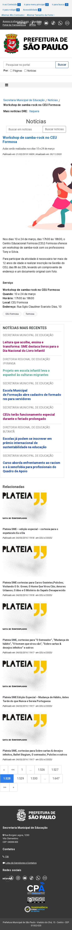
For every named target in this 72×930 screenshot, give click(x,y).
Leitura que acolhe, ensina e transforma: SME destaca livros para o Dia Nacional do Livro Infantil (31, 346)
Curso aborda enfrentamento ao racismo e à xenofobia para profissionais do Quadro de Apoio (31, 467)
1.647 (56, 778)
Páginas (17, 71)
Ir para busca (60, 4)
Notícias (31, 71)
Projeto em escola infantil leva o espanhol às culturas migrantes (26, 373)
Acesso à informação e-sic (16, 21)
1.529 (20, 778)
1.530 (34, 778)
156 (7, 856)
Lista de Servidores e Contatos (21, 863)
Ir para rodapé (11, 9)
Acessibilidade (32, 9)
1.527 (54, 769)
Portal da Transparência (14, 25)
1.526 (41, 769)
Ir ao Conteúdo (12, 4)
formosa (30, 314)
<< (13, 769)
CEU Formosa (12, 314)
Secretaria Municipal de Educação (24, 100)
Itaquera (34, 111)
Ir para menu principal (36, 4)
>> (4, 787)
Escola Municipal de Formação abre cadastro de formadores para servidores (32, 395)
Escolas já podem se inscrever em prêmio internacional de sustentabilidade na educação (27, 443)
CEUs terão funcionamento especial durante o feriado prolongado (29, 417)
